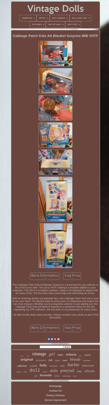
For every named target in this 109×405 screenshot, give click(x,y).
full (50, 360)
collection (22, 366)
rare (60, 354)
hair (79, 371)
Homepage (55, 386)
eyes (80, 356)
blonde (75, 359)
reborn (71, 354)
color (28, 356)
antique (18, 372)
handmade (66, 376)
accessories (41, 360)
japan (57, 360)
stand (65, 360)
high (74, 376)
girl (52, 354)
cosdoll (33, 365)
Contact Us (55, 390)
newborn (54, 366)
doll (35, 370)
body (62, 366)
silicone (89, 371)
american (88, 365)
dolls (54, 370)
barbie (73, 364)
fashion (57, 376)
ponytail (67, 370)
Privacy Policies (55, 395)
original (26, 359)
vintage (39, 353)
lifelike (45, 372)
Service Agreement (55, 400)
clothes (22, 356)
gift (36, 376)
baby (43, 365)
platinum (86, 360)
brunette (46, 375)
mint (25, 372)
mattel (87, 354)
